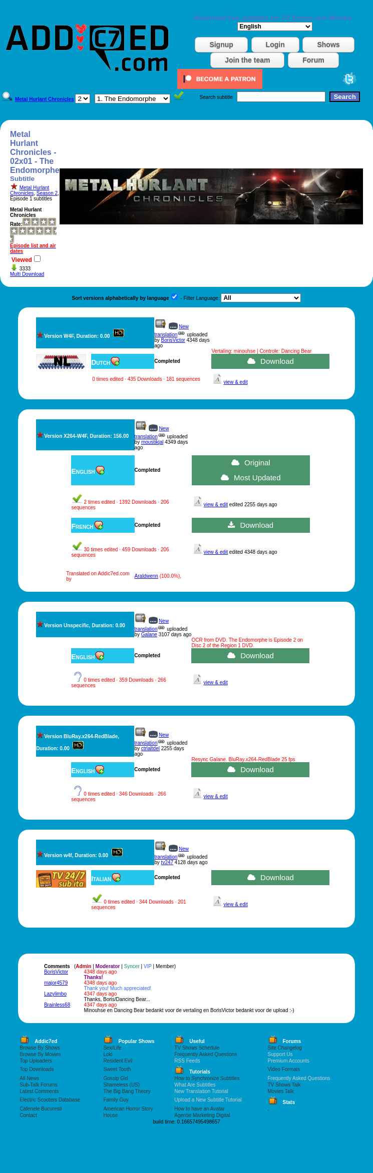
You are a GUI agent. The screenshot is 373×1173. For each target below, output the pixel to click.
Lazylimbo (55, 994)
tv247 (167, 862)
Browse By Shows (40, 1048)
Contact (28, 1115)
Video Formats (284, 1069)
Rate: (16, 224)
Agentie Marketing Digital (202, 1115)
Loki (107, 1054)
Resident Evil (117, 1061)
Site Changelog (285, 1048)
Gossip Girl (115, 1078)
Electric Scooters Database (50, 1100)
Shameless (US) (121, 1085)
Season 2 (47, 193)
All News (29, 1078)
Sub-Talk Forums (39, 1085)
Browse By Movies (40, 1054)
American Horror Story (128, 1109)
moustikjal (152, 442)
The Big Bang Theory (126, 1091)
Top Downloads (37, 1069)
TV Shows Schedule (196, 1048)
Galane (149, 634)
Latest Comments (39, 1091)
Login (275, 44)
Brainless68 (57, 1005)
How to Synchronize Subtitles (206, 1078)
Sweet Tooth (117, 1069)
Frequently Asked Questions (205, 1054)
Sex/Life (112, 1048)
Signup (221, 44)
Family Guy (116, 1100)
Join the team (247, 60)
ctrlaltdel (150, 748)
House (110, 1115)
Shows (328, 44)
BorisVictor (173, 340)
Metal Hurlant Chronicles (29, 190)
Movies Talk (281, 1091)
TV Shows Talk (284, 1085)
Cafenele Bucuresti (41, 1109)
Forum (313, 60)
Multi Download (27, 274)
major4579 (56, 983)
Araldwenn (146, 576)
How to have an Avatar (199, 1109)
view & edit (235, 382)
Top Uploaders (36, 1061)
